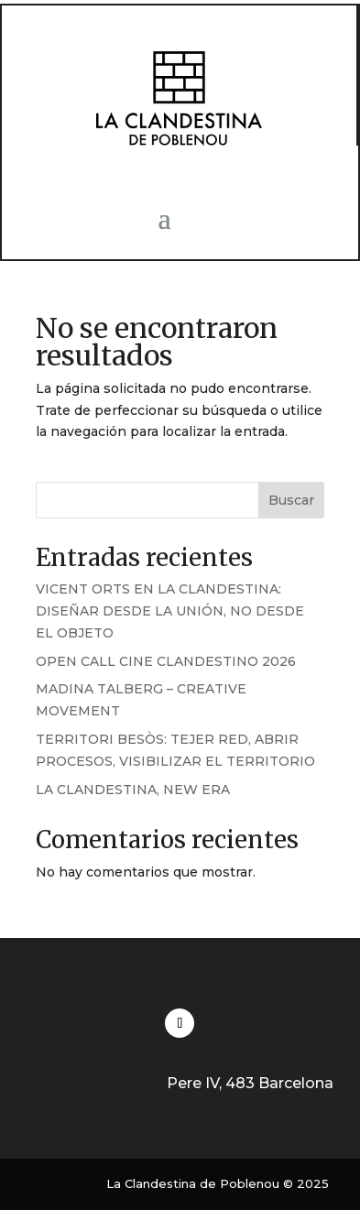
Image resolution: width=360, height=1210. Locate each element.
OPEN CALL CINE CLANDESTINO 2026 (166, 661)
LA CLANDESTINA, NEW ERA (133, 789)
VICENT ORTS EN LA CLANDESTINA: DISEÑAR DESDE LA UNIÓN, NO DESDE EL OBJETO (170, 611)
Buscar (291, 500)
